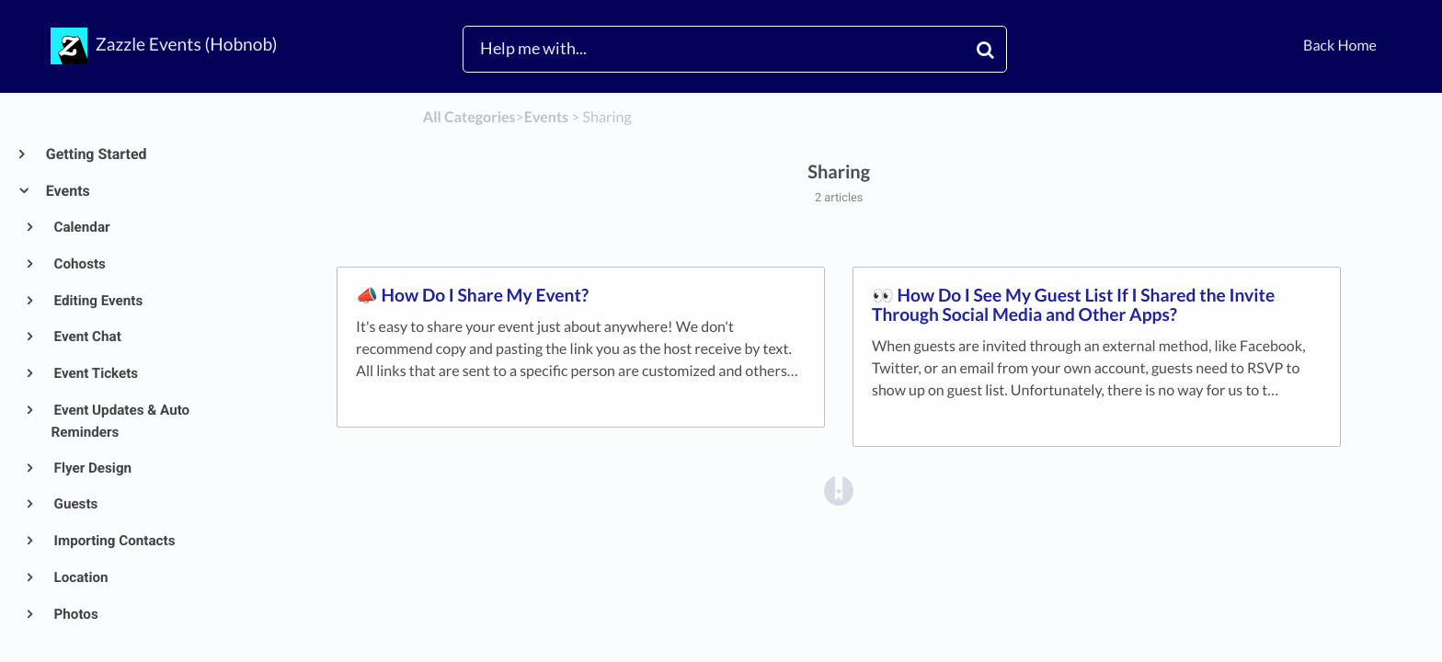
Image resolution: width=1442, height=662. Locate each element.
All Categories (469, 117)
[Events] (546, 117)
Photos (75, 614)
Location (80, 577)
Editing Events (97, 300)
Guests (75, 504)
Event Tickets (95, 373)
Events (67, 191)
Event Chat (86, 336)
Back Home (1340, 45)
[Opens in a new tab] (838, 489)
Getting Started (95, 154)
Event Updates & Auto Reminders (121, 421)
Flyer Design (92, 468)
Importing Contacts (114, 540)
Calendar (81, 227)
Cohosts (79, 264)
